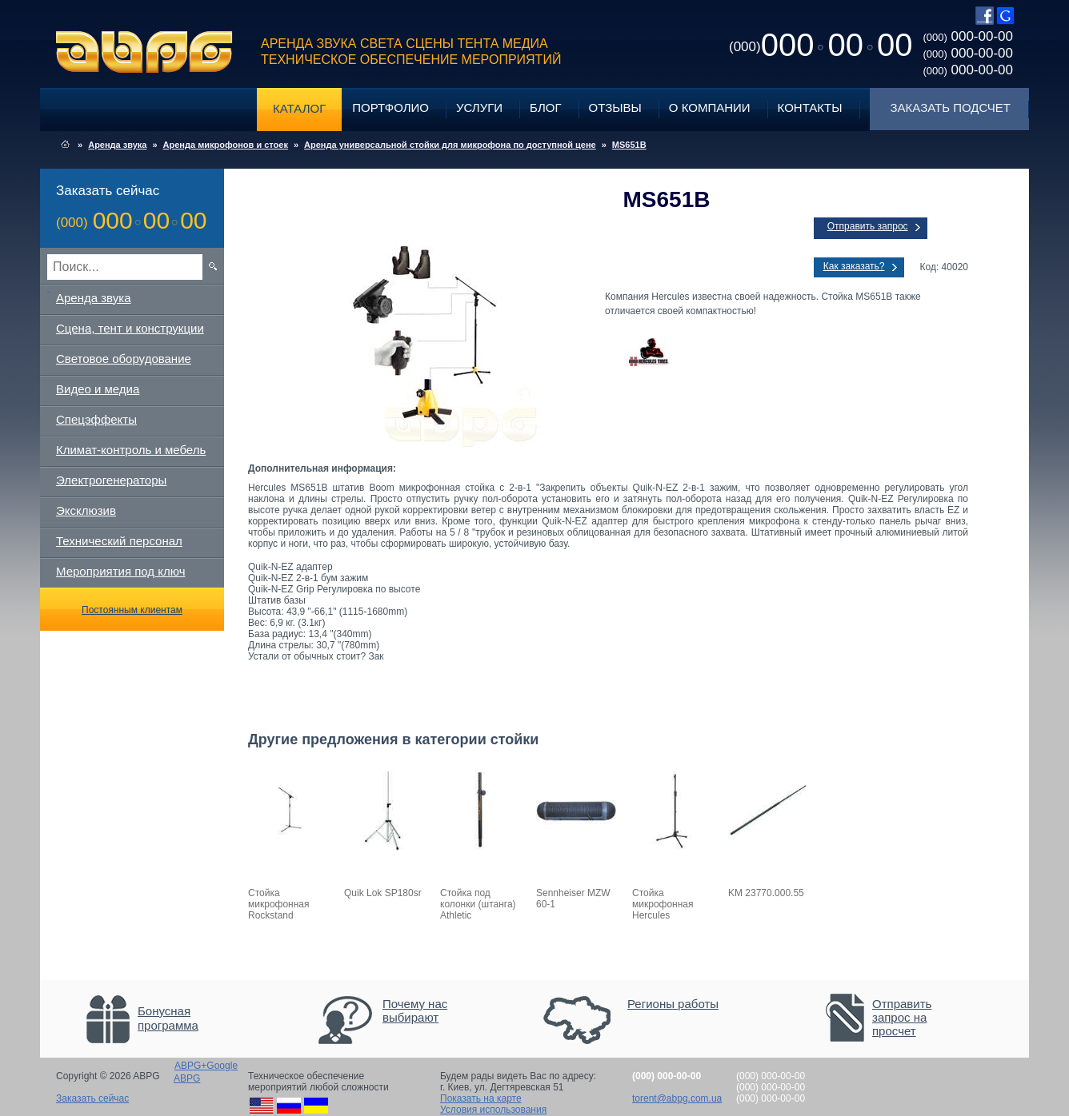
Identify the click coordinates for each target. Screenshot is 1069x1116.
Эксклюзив (86, 510)
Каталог (299, 108)
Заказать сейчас (92, 1098)
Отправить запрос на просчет (901, 1017)
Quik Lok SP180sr (383, 893)
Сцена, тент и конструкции (130, 328)
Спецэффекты (96, 419)
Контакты (810, 107)
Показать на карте (481, 1098)
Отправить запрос (867, 226)
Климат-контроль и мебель (131, 449)
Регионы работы (673, 1003)
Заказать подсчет (951, 107)
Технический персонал (119, 541)
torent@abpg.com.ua (677, 1098)
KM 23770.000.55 (766, 893)
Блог (545, 107)
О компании (710, 107)
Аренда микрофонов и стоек (225, 144)
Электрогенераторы (111, 480)
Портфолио (390, 107)
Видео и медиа (97, 389)
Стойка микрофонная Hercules (663, 904)
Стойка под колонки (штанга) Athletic (478, 904)
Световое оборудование (123, 358)
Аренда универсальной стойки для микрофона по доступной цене (450, 144)
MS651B (629, 144)
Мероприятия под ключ (120, 571)
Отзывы (615, 107)
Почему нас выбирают (414, 1010)
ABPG (144, 52)
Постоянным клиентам (132, 610)
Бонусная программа (168, 1018)
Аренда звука (117, 144)
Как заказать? (854, 266)
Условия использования (493, 1109)
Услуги (479, 107)
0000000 (820, 44)
